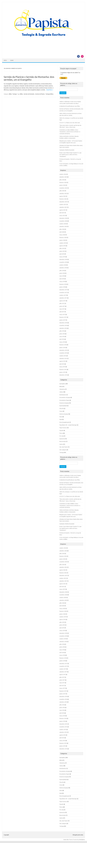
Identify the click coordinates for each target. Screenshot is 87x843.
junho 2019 (62, 251)
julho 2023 (61, 190)
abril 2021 (61, 212)
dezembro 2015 (63, 350)
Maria (60, 416)
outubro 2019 (62, 243)
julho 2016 (61, 331)
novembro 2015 (63, 353)
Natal (60, 419)
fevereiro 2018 (63, 284)
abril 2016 (61, 339)
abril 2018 (61, 278)
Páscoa (61, 433)
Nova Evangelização (64, 422)
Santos (61, 444)
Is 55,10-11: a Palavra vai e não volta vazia (69, 122)
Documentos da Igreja (64, 397)
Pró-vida (61, 436)
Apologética (62, 383)
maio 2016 (62, 336)
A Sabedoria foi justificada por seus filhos (69, 106)
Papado (61, 430)
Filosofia (61, 408)
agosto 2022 (62, 196)
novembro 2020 (63, 221)
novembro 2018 (63, 262)
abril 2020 (61, 232)
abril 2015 (61, 364)
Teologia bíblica (49, 94)
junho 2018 (62, 273)
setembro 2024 (63, 177)
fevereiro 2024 (63, 182)
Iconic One (66, 839)
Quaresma (62, 438)
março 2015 (62, 366)
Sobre (12, 60)
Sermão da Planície (40, 94)
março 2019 (62, 256)
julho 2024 (61, 179)
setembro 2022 (63, 193)
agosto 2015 (62, 361)
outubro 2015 (62, 355)
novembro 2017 (63, 292)
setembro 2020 (63, 226)
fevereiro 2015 (63, 369)
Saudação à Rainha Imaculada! (66, 150)
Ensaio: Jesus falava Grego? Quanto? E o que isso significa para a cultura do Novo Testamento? (70, 154)
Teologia (14, 94)
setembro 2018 (63, 267)
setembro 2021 (63, 207)
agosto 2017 (62, 300)
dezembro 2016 (63, 322)
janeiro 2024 (62, 185)
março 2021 (62, 215)
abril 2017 (61, 311)
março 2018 (62, 281)
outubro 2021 (62, 204)
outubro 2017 (62, 295)
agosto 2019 (62, 245)
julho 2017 (61, 303)
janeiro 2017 (62, 320)
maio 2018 (62, 276)
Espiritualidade (63, 405)
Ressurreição (62, 441)
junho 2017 (62, 306)
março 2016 (62, 342)
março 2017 (62, 314)
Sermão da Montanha (29, 94)
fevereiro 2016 (63, 344)
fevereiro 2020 (63, 237)
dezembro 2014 (63, 375)
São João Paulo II (63, 447)
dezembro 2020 (63, 218)
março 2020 (62, 234)
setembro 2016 (63, 328)
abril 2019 (61, 254)
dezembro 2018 (63, 259)
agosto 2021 (62, 210)
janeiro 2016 (62, 347)
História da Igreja (63, 414)
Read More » (49, 90)
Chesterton (62, 389)
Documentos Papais (64, 400)
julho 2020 (61, 229)
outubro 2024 (62, 174)
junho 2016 (62, 333)
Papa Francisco (63, 427)
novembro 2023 (63, 188)
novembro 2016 (63, 325)
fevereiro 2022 (63, 199)
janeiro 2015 (62, 372)
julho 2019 (61, 248)
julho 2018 (61, 270)
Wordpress (82, 839)
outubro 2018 (62, 265)
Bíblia (10, 94)
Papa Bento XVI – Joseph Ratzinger (68, 425)
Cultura (61, 392)
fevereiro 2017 (63, 317)
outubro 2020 (62, 223)
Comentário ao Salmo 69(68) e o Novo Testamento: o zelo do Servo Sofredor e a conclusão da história (69, 131)
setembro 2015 (63, 358)
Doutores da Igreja (64, 403)
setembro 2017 (63, 298)
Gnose (61, 411)
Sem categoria (63, 449)
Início (5, 60)
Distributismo (62, 394)
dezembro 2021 (63, 201)
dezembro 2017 (63, 289)
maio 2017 (62, 309)
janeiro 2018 (62, 287)
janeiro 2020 (62, 240)
